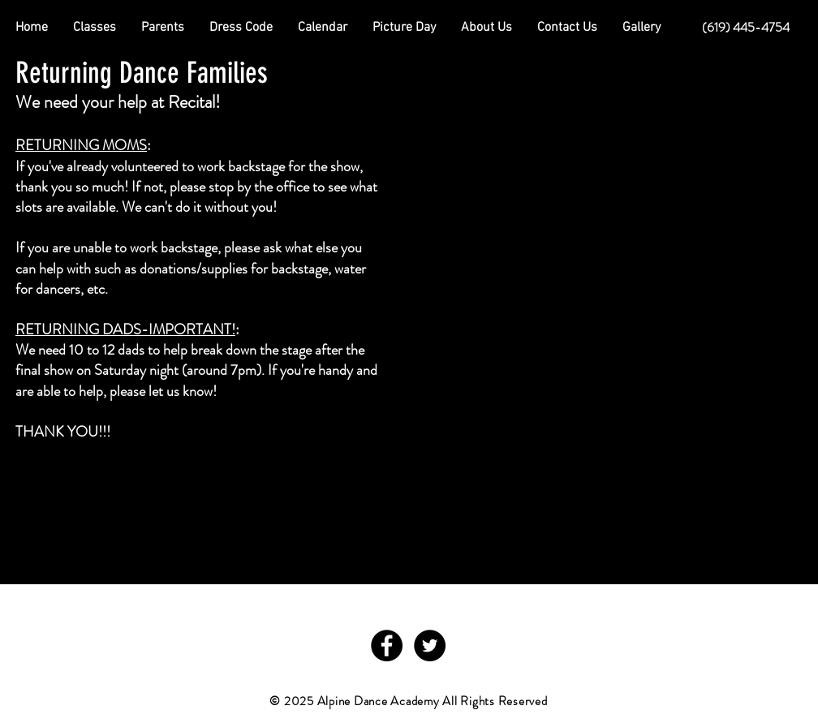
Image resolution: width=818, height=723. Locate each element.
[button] (162, 27)
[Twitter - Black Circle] (430, 645)
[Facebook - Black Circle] (387, 645)
